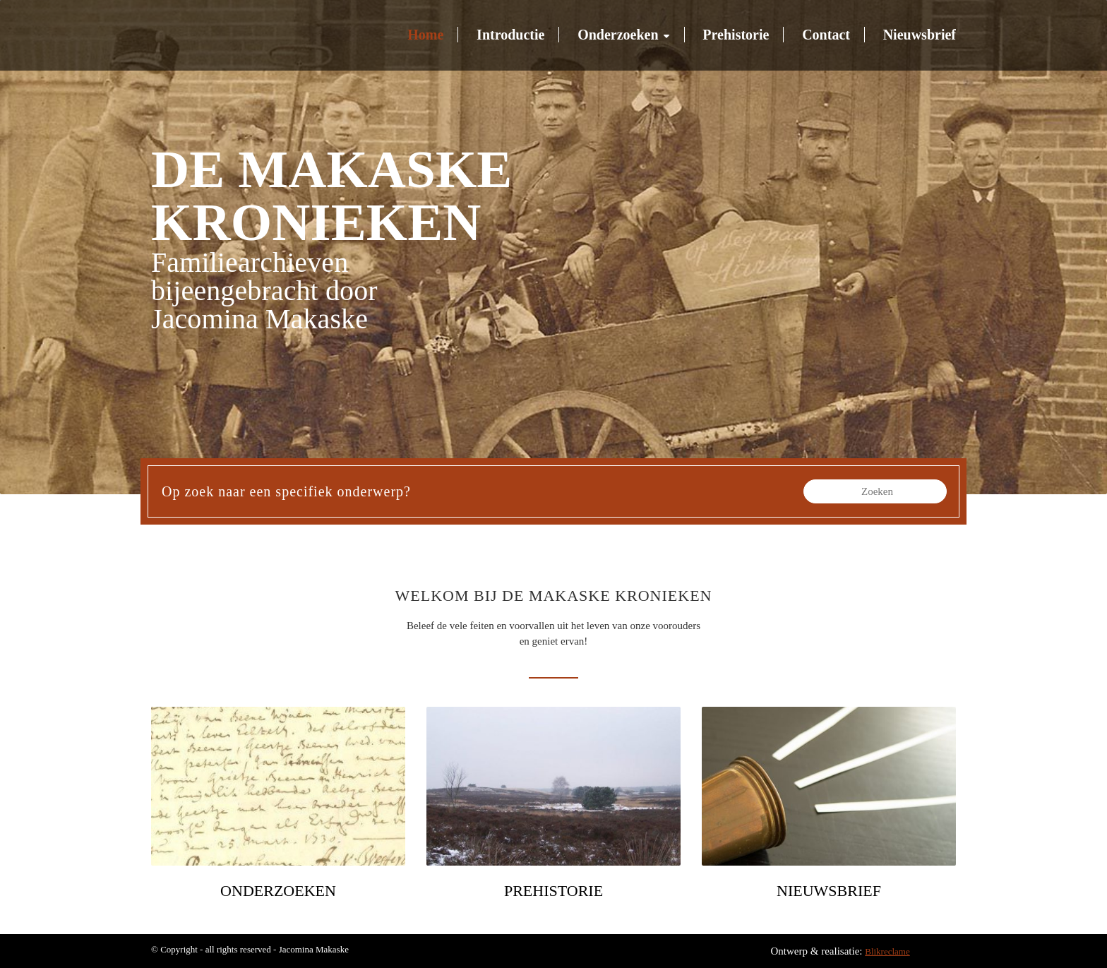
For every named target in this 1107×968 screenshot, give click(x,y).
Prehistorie (735, 34)
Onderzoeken (618, 34)
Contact (826, 34)
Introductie (510, 34)
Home (425, 34)
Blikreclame (887, 951)
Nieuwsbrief (919, 34)
